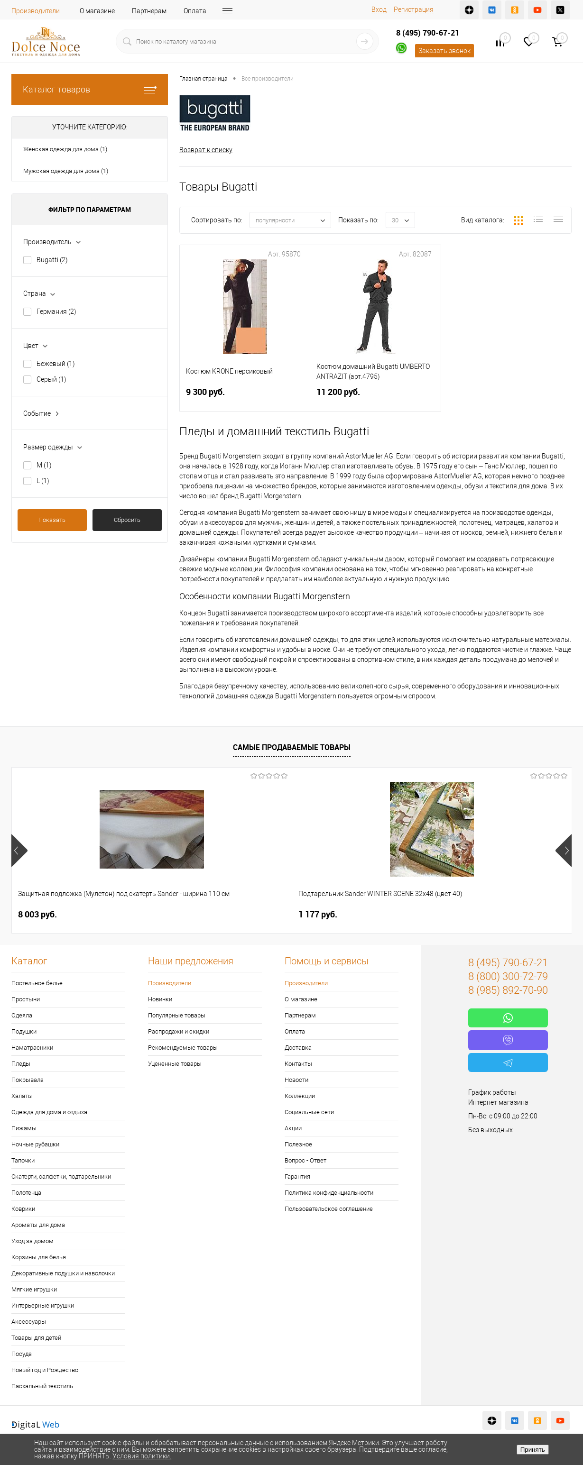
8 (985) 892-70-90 (508, 990)
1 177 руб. (177, 914)
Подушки (24, 1031)
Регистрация (414, 9)
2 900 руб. (457, 914)
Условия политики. (141, 1456)
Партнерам (149, 11)
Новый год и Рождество (44, 1369)
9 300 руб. (245, 397)
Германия (56, 311)
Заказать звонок (444, 51)
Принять (532, 1449)
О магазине (97, 11)
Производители (35, 11)
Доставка (298, 1047)
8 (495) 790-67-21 (427, 32)
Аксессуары (28, 1321)
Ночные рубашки (35, 1144)
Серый (51, 379)
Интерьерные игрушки (42, 1305)
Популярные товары (176, 1015)
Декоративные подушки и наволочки (63, 1273)
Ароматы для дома (38, 1224)
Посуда (21, 1353)
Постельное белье (37, 983)
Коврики (23, 1208)
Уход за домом (32, 1241)
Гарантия (297, 1176)
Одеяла (21, 1015)
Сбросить (127, 519)
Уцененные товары (175, 1063)
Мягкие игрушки (34, 1289)
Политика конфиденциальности (329, 1192)
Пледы (20, 1063)
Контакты (298, 1063)
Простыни (25, 999)
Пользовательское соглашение (329, 1208)
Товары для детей (36, 1337)
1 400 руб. (317, 914)
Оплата (195, 11)
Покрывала (27, 1079)
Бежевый (56, 363)
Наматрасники (32, 1047)
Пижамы (24, 1128)
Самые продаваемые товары (292, 747)
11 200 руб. (375, 397)
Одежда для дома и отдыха (49, 1112)
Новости (296, 1079)
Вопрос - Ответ (305, 1160)
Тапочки (23, 1160)
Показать (51, 519)
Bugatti (52, 260)
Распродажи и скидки (178, 1031)
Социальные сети (309, 1112)
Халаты (22, 1095)
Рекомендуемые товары (183, 1047)
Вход (379, 9)
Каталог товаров (90, 89)
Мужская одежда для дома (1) (65, 170)
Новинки (160, 999)
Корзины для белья (38, 1257)
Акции (293, 1128)
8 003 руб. (37, 914)
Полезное (298, 1144)
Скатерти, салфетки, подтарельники (61, 1176)
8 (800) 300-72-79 (508, 976)
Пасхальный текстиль (42, 1386)
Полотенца (26, 1192)
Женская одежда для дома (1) (65, 149)
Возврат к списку (205, 150)
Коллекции (300, 1095)
